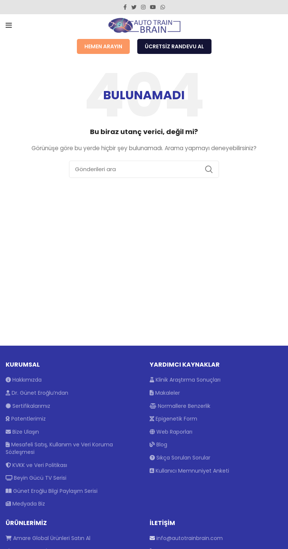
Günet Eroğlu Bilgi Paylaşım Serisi (52, 491)
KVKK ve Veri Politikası (36, 465)
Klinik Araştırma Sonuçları (185, 379)
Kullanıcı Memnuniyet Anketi (189, 470)
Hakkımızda (24, 379)
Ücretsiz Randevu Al (174, 46)
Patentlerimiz (26, 418)
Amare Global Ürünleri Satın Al (48, 538)
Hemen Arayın (103, 46)
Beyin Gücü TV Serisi (36, 478)
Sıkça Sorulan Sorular (180, 457)
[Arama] (144, 169)
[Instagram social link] (143, 7)
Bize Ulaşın (22, 432)
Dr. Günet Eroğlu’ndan (37, 393)
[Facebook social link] (125, 7)
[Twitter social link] (134, 7)
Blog (158, 444)
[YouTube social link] (153, 7)
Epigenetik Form (173, 418)
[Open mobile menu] (9, 25)
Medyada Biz (25, 503)
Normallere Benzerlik (180, 406)
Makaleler (165, 393)
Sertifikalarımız (28, 406)
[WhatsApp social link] (162, 7)
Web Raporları (171, 432)
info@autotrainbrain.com (189, 538)
